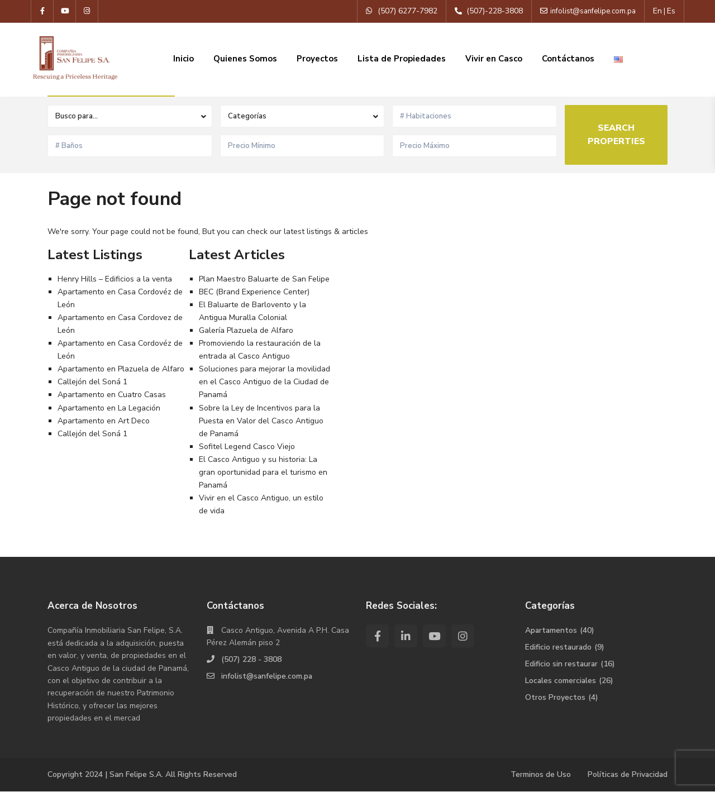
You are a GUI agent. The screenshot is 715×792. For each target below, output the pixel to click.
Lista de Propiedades (402, 58)
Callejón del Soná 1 (92, 381)
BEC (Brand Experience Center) (254, 292)
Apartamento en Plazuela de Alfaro (121, 369)
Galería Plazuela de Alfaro (246, 330)
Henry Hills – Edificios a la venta (115, 279)
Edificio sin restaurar (562, 664)
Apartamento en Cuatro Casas (112, 394)
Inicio (183, 58)
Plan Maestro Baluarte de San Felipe (264, 279)
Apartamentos (551, 630)
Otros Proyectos (555, 697)
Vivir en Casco (493, 58)
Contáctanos (568, 58)
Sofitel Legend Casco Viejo (247, 446)
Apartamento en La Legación (109, 408)
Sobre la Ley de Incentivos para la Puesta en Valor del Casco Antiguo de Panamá (261, 421)
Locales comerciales (561, 680)
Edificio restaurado (559, 647)
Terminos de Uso (539, 774)
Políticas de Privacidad (627, 774)
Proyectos (317, 58)
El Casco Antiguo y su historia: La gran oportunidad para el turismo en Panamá (263, 472)
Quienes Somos (245, 58)
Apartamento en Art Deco (104, 421)
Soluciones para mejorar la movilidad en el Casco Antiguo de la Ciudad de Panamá (264, 382)
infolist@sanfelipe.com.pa (267, 676)
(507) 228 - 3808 (251, 659)
